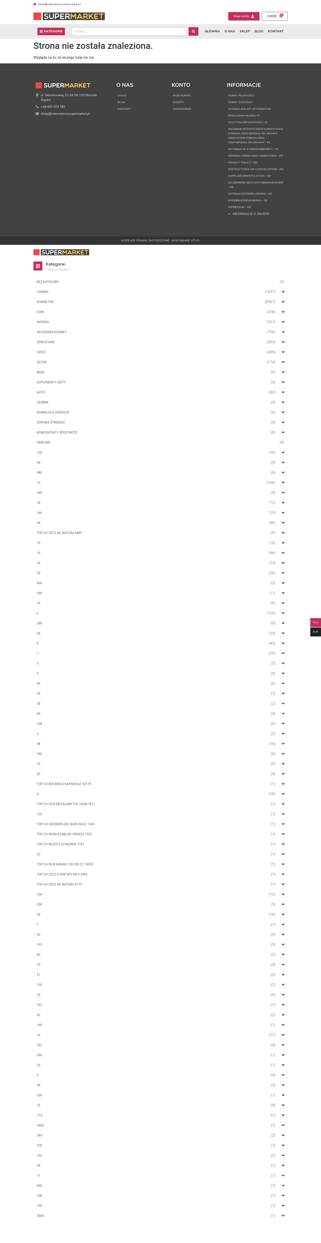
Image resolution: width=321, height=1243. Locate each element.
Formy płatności (243, 95)
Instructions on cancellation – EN (255, 184)
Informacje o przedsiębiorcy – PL (255, 155)
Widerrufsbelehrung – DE (251, 218)
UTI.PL (195, 258)
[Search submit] (193, 31)
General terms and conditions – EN (255, 166)
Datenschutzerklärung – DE (253, 211)
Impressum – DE (241, 225)
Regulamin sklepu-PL (246, 115)
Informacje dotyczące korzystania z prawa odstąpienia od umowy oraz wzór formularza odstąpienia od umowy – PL (256, 138)
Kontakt (276, 31)
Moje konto (183, 95)
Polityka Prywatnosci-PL (250, 122)
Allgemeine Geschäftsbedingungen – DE (253, 202)
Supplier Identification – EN (252, 193)
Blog (259, 31)
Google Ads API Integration (253, 109)
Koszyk (179, 102)
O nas (229, 31)
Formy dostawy (242, 102)
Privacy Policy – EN (244, 176)
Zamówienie (183, 109)
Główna (212, 31)
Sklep (245, 31)
